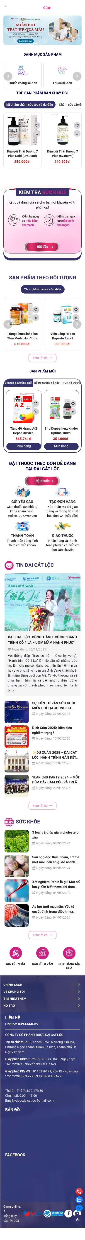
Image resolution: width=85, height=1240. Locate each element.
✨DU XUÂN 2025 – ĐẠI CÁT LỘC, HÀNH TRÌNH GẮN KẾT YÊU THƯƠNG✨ (54, 758)
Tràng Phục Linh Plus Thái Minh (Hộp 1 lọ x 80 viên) (22, 338)
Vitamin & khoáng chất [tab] (18, 382)
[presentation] (7, 76)
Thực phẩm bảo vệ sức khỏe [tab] (42, 289)
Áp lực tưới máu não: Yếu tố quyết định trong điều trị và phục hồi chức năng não (53, 912)
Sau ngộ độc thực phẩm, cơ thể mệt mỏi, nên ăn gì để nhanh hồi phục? (55, 862)
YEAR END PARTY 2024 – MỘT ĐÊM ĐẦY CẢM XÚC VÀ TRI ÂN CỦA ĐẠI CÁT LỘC (56, 782)
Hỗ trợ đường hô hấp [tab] (46, 382)
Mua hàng (24, 446)
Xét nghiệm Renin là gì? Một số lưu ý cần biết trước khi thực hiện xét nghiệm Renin (56, 887)
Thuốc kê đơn (62, 83)
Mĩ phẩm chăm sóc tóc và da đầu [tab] (29, 104)
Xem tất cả (42, 358)
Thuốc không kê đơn (22, 83)
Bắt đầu (42, 247)
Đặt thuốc (42, 481)
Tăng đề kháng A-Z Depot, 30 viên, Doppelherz (23, 433)
